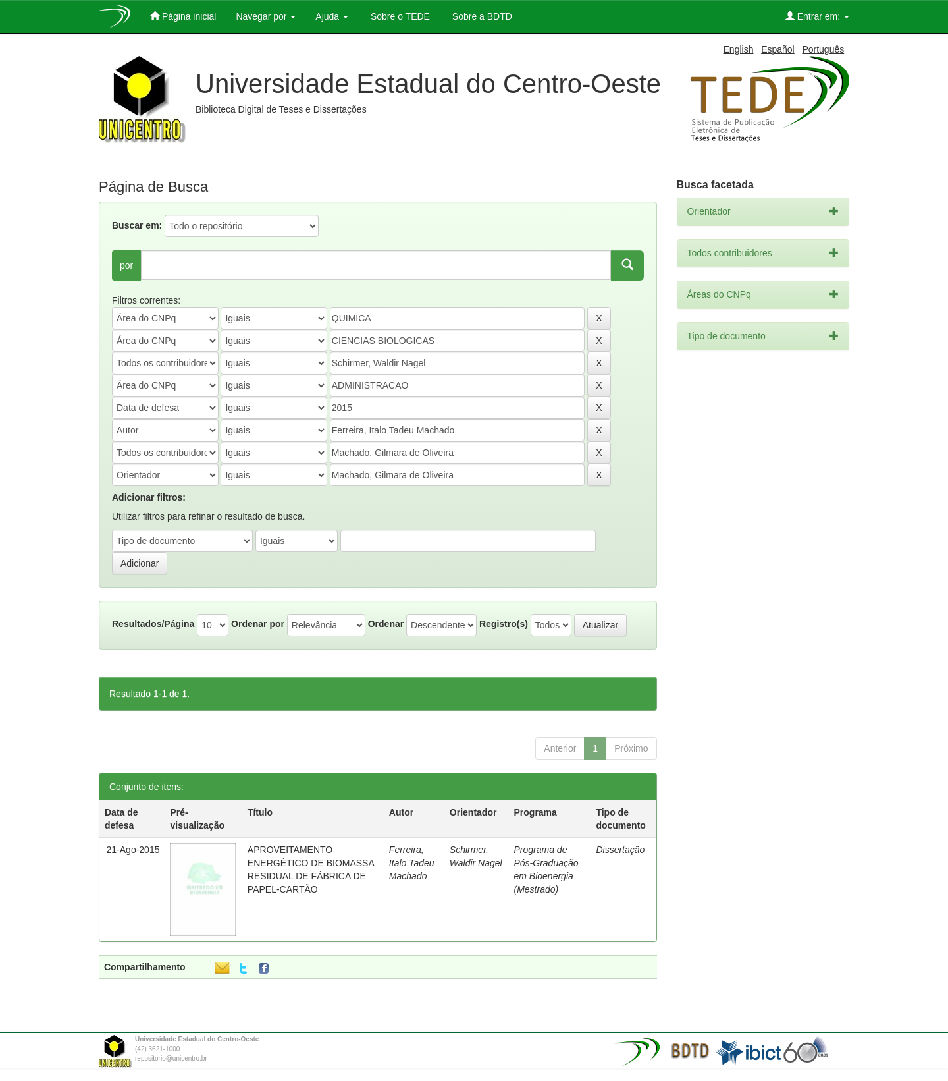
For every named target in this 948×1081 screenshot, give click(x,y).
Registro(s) (503, 624)
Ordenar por (257, 624)
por (126, 265)
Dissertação (620, 850)
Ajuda (331, 16)
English (739, 49)
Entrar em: (817, 16)
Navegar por (266, 16)
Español (778, 49)
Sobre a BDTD (481, 16)
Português (823, 49)
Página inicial (183, 16)
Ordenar (386, 624)
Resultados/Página (153, 624)
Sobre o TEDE (399, 16)
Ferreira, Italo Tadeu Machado (411, 863)
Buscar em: (137, 225)
